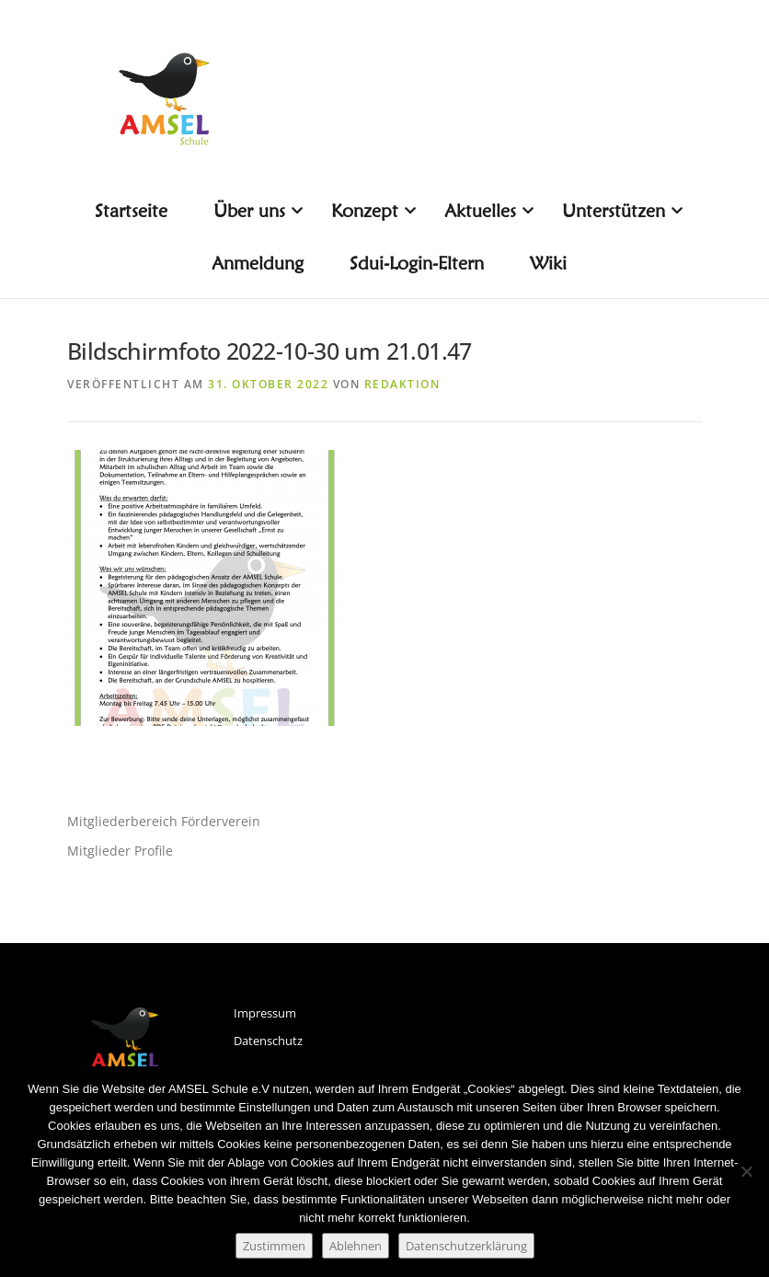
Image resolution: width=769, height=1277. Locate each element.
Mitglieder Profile (120, 850)
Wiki (548, 263)
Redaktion (402, 384)
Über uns (256, 211)
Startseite (131, 211)
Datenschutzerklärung (466, 1245)
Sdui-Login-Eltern (417, 263)
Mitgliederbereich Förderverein (163, 821)
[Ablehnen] (746, 1171)
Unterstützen (620, 211)
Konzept (371, 211)
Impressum (265, 1013)
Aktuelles (487, 211)
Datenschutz (268, 1040)
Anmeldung (258, 263)
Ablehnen (355, 1245)
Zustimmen (274, 1245)
